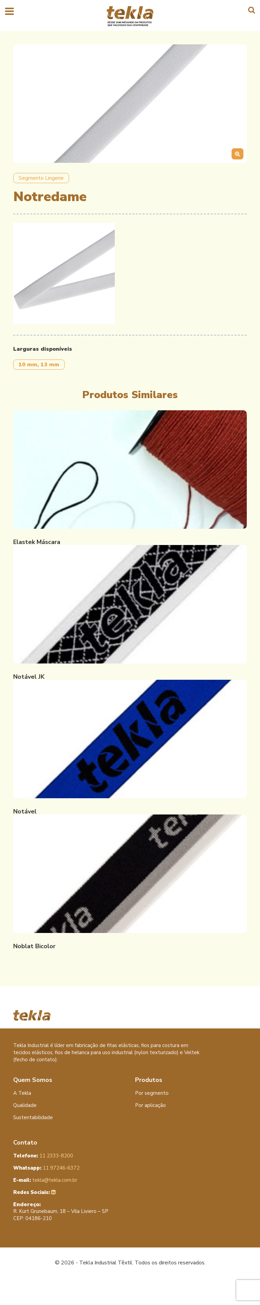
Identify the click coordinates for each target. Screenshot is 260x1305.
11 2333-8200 (43, 1155)
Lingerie (54, 178)
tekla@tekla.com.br (45, 1180)
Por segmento (152, 1093)
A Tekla (22, 1093)
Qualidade (25, 1105)
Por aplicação (150, 1105)
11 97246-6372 (46, 1168)
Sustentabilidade (33, 1117)
